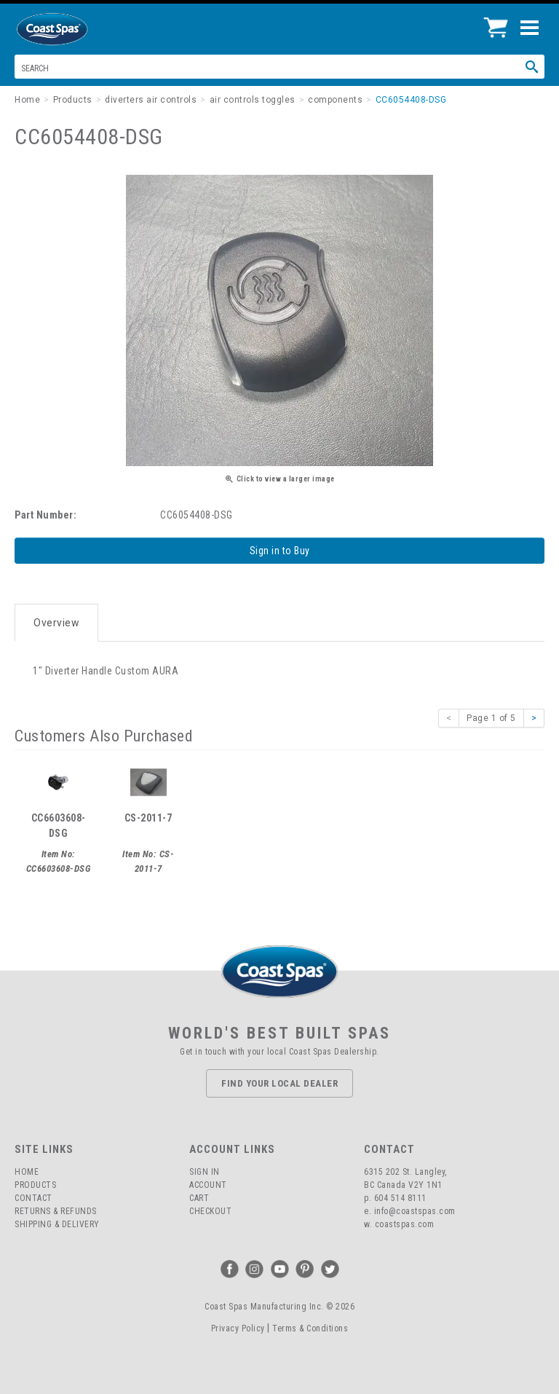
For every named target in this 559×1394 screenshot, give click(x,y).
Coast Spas (76, 29)
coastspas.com (405, 1224)
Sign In (204, 1172)
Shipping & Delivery (57, 1224)
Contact (33, 1198)
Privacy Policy (238, 1328)
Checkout (210, 1211)
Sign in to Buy (280, 550)
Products (35, 1185)
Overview (56, 623)
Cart (199, 1198)
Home (27, 1172)
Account (208, 1185)
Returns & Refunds (56, 1211)
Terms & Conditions (310, 1328)
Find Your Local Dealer (279, 1083)
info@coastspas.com (415, 1211)
